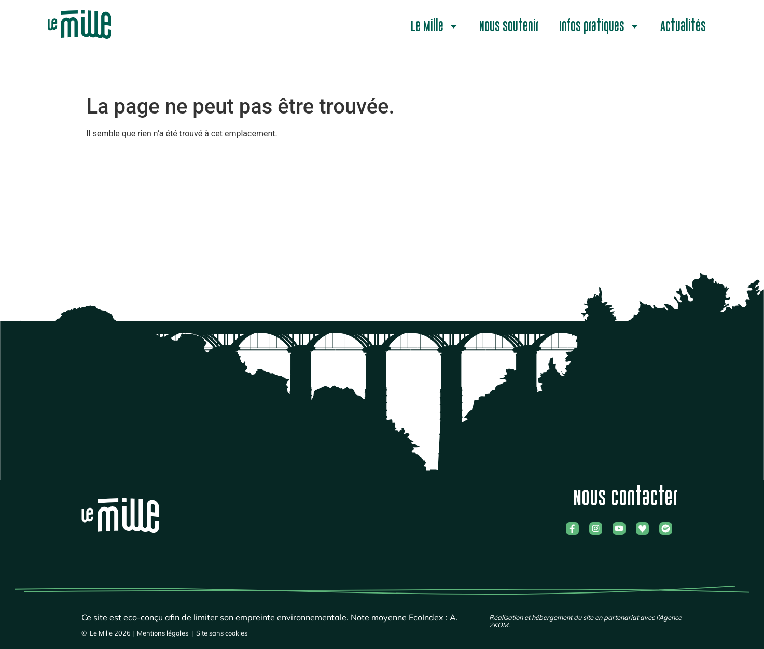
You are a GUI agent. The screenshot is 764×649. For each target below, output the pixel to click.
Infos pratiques (599, 26)
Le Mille (435, 26)
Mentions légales (162, 633)
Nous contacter (625, 498)
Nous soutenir (508, 26)
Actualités (683, 26)
